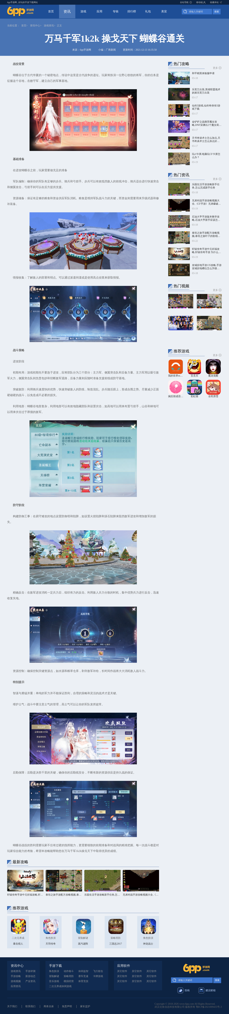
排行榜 (131, 11)
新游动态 (30, 976)
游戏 (83, 11)
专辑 (115, 11)
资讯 (67, 11)
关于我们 (12, 1006)
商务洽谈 (49, 1006)
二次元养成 (55, 986)
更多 (217, 67)
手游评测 (30, 971)
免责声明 (67, 1006)
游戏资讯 (49, 25)
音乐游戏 (54, 981)
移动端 (199, 2)
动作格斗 (69, 971)
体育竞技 (83, 981)
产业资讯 (30, 981)
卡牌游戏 (98, 976)
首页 (51, 11)
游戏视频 (16, 981)
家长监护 (85, 1006)
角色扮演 (54, 971)
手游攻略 (16, 976)
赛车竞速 (83, 976)
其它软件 (122, 971)
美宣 (164, 11)
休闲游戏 (67, 986)
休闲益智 (83, 971)
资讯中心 (35, 25)
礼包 (148, 11)
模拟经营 (69, 981)
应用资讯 (16, 986)
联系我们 (30, 1006)
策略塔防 (69, 976)
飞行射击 (98, 971)
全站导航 (184, 2)
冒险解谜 (54, 976)
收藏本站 (214, 2)
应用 (99, 11)
